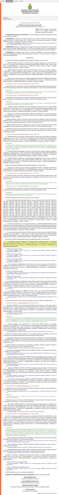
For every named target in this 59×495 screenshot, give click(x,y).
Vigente (15, 1)
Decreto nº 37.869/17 (13, 411)
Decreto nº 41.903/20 (13, 272)
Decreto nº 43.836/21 (13, 277)
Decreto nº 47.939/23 (14, 255)
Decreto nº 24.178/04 (13, 364)
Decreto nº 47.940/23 (14, 260)
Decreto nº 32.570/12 (13, 347)
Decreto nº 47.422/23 (13, 312)
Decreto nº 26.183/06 (13, 375)
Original (21, 1)
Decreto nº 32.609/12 (13, 452)
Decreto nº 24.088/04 (13, 353)
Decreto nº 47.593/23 (13, 331)
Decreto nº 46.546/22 (13, 468)
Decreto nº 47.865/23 (14, 250)
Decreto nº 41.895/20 (13, 296)
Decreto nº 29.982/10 (13, 447)
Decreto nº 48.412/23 (13, 287)
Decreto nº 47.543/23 (13, 391)
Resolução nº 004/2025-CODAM (15, 43)
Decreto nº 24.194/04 (13, 440)
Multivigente (9, 1)
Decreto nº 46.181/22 (13, 463)
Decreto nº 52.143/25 (7, 18)
